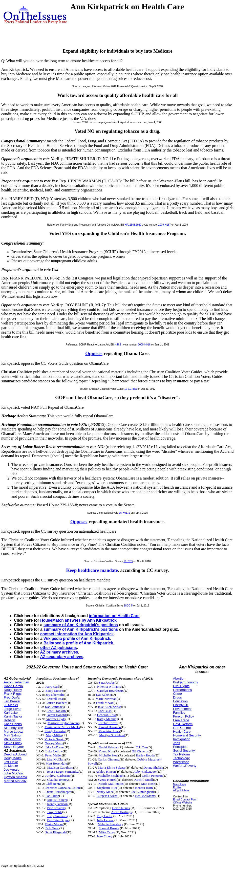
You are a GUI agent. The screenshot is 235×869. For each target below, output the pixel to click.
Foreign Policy (183, 716)
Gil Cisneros (140, 751)
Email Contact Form (185, 799)
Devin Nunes (121, 808)
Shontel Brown (109, 828)
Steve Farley (13, 743)
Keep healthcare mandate (92, 570)
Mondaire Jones (109, 731)
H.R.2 (118, 344)
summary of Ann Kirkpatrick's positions (81, 625)
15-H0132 (124, 512)
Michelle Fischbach (111, 775)
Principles (180, 747)
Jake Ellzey (104, 836)
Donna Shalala (153, 767)
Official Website (182, 802)
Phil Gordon (12, 739)
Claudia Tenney (57, 779)
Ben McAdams (145, 796)
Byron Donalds (57, 715)
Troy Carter (104, 816)
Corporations (182, 690)
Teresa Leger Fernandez (62, 771)
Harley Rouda (145, 755)
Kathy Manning (107, 719)
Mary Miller (54, 735)
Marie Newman (105, 699)
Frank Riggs (13, 694)
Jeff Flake (11, 762)
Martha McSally (15, 781)
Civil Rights (181, 686)
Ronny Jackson (57, 804)
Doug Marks (13, 758)
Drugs (177, 697)
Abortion (179, 678)
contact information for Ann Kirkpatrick (77, 634)
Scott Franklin (56, 711)
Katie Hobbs (13, 724)
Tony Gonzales (57, 816)
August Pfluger (57, 800)
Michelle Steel (108, 755)
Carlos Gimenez (109, 759)
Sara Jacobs (107, 682)
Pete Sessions (56, 808)
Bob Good (52, 828)
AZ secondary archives (61, 657)
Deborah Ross (106, 715)
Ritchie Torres (107, 723)
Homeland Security (187, 735)
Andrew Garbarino (58, 775)
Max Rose (148, 784)
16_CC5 (128, 561)
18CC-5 (128, 605)
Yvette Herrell (107, 779)
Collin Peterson (152, 775)
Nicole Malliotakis (111, 784)
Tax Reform (181, 754)
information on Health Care (114, 616)
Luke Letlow (54, 751)
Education (180, 701)
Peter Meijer (53, 755)
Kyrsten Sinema (15, 777)
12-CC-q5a (130, 388)
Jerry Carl (52, 686)
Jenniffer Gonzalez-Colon (62, 788)
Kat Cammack (54, 707)
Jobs (176, 743)
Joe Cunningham (142, 792)
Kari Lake (11, 712)
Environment (182, 709)
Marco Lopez (13, 731)
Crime (177, 694)
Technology (181, 758)
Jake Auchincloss (109, 707)
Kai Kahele (103, 695)
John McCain (13, 773)
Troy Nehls (54, 812)
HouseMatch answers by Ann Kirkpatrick (78, 620)
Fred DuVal (12, 697)
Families (179, 712)
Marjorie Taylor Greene (63, 723)
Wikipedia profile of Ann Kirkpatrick (77, 638)
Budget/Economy (185, 682)
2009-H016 (144, 344)
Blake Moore (54, 824)
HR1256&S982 (132, 224)
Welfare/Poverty (184, 766)
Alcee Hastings (121, 812)
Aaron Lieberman (16, 682)
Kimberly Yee (13, 728)
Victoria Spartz (55, 739)
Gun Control (182, 728)
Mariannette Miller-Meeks (62, 727)
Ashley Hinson (106, 771)
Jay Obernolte (55, 695)
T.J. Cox (141, 747)
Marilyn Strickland (112, 735)
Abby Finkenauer (145, 771)
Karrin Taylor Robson (13, 718)
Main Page (179, 784)
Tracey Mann (54, 743)
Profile (177, 787)
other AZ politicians (58, 647)
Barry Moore (54, 690)
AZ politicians (181, 790)
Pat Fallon (52, 796)
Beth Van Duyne (58, 820)
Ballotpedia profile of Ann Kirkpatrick (78, 643)
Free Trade (181, 720)
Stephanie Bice (107, 788)
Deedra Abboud (15, 754)
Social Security (184, 750)
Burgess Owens (106, 796)
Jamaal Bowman (109, 727)
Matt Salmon (13, 735)
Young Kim (106, 751)
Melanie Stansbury (110, 824)
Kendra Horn (144, 788)
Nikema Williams (109, 686)
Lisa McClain (56, 759)
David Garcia (13, 686)
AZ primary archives (59, 652)
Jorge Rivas (12, 709)
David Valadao (109, 747)
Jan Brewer (12, 701)
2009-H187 (164, 224)
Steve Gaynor (14, 747)
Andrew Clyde (55, 719)
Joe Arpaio (11, 769)
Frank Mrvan (105, 703)
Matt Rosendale (56, 763)
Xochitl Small (143, 779)
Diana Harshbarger (58, 792)
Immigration (181, 739)
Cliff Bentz (53, 784)
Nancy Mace (105, 792)
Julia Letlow (105, 820)
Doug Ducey (13, 690)
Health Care (181, 731)
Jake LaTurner (55, 747)
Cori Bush (104, 711)
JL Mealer (11, 705)
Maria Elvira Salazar (112, 767)
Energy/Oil (180, 705)
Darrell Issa (55, 699)
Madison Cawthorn (60, 767)
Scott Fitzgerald (56, 832)
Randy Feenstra (55, 731)
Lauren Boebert (56, 703)
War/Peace (181, 762)
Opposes (93, 353)
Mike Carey (107, 832)
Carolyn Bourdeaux (110, 690)
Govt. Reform (183, 724)
